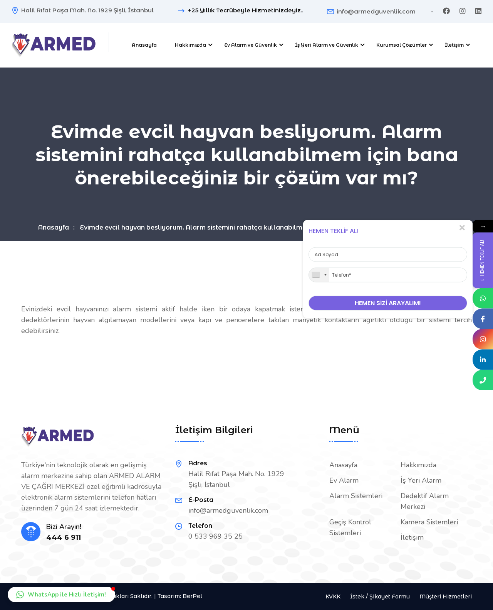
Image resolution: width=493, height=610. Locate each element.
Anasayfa (144, 45)
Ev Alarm (344, 480)
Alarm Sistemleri (355, 495)
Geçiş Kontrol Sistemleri (350, 527)
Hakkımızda (190, 45)
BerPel (192, 596)
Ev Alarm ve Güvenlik (250, 45)
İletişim (454, 45)
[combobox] (319, 275)
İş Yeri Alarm (421, 480)
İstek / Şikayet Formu (380, 596)
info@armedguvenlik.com (376, 11)
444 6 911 (63, 538)
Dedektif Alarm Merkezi (425, 501)
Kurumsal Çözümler (401, 45)
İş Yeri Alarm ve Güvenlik (326, 45)
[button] (61, 594)
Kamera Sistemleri (429, 522)
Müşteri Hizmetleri (445, 596)
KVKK (332, 596)
